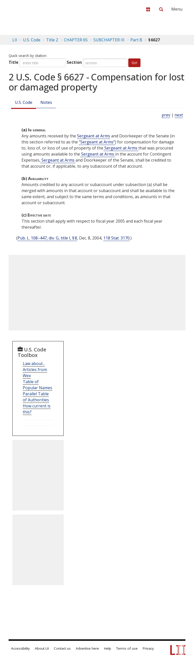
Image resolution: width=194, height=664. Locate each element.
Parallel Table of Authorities (36, 397)
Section (74, 62)
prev (166, 115)
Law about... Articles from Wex (35, 369)
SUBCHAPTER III (109, 40)
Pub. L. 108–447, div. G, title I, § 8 (47, 238)
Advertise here (87, 648)
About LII (42, 648)
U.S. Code (23, 102)
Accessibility (20, 648)
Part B (136, 40)
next (179, 115)
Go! (134, 62)
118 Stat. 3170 (116, 238)
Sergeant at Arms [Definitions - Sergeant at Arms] (93, 136)
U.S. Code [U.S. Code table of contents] (31, 40)
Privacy (148, 648)
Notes (46, 102)
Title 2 (52, 40)
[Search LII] (161, 9)
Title (13, 62)
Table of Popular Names (37, 384)
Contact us (62, 648)
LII (14, 40)
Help (107, 648)
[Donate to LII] (148, 9)
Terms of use (127, 648)
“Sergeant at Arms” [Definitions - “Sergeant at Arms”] (97, 142)
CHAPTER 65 (76, 40)
